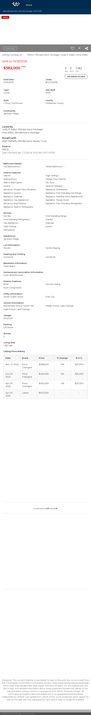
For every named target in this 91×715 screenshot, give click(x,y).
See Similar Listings (76, 77)
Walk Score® (51, 508)
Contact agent (10, 48)
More (29, 5)
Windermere (29, 714)
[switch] (72, 48)
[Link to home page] (16, 4)
